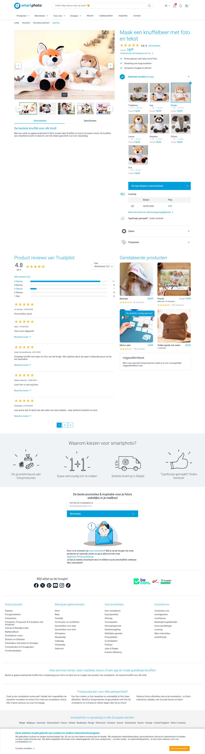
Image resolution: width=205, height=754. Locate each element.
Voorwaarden (111, 622)
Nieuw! (90, 15)
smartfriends (160, 637)
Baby (57, 614)
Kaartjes (9, 610)
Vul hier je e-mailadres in (81, 503)
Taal (96, 263)
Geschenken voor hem (65, 629)
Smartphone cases (14, 635)
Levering (158, 629)
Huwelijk (59, 618)
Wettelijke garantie (113, 633)
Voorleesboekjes (13, 650)
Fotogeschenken (13, 614)
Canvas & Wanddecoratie (17, 628)
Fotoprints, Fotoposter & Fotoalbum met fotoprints (24, 623)
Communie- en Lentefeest (67, 622)
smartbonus (160, 618)
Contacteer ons (161, 610)
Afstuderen (60, 633)
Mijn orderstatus (162, 633)
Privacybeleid (111, 637)
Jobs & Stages (111, 648)
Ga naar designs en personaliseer (147, 186)
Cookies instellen (25, 748)
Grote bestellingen (163, 626)
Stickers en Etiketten (15, 639)
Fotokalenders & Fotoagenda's (19, 647)
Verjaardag (60, 644)
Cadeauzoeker (106, 15)
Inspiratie (123, 15)
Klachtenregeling (112, 629)
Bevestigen (75, 513)
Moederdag (60, 637)
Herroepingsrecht (113, 626)
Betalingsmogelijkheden (165, 622)
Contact (137, 15)
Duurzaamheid (111, 614)
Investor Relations (113, 652)
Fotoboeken (10, 618)
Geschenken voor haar (65, 626)
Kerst (57, 610)
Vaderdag (59, 641)
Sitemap (108, 618)
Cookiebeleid (111, 641)
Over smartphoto (113, 610)
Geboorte (59, 648)
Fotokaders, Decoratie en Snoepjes (21, 643)
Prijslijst (108, 644)
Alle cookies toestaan (179, 748)
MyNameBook (12, 632)
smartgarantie (161, 614)
